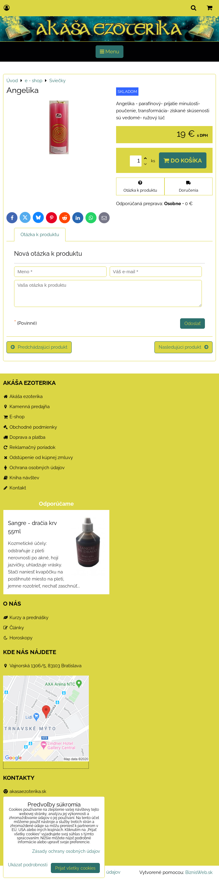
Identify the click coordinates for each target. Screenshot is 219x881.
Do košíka (183, 160)
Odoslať (192, 323)
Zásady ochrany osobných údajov (66, 851)
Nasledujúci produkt (183, 347)
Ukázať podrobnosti (27, 864)
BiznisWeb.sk (199, 872)
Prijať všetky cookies (75, 868)
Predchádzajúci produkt (39, 347)
